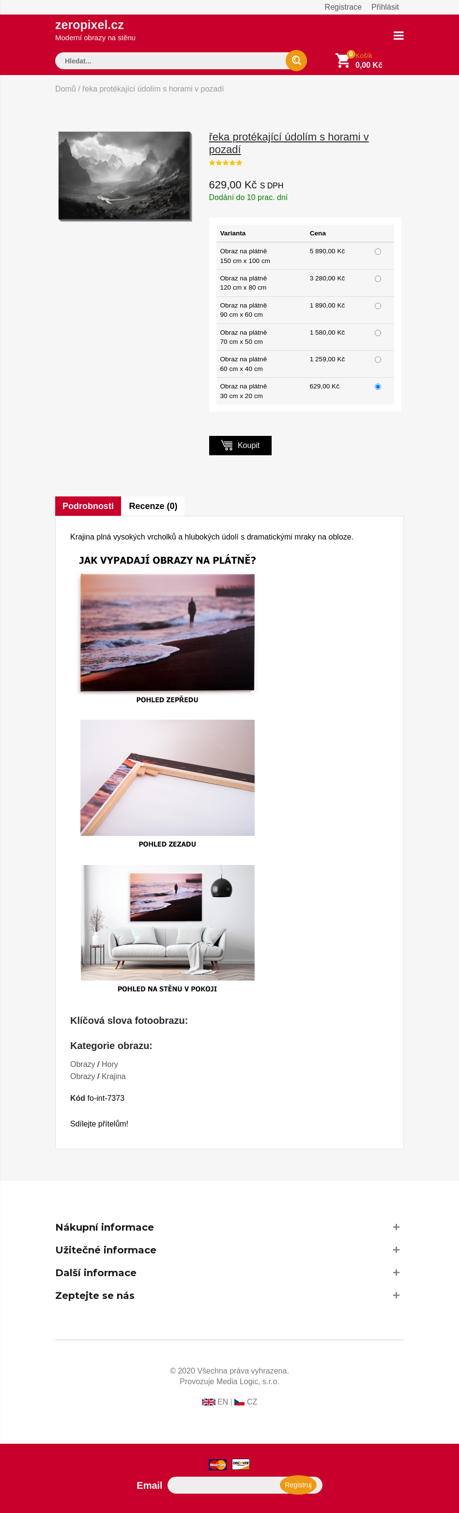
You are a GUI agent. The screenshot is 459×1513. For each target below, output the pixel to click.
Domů (65, 89)
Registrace (343, 7)
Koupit (240, 444)
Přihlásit (385, 7)
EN (222, 1402)
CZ (252, 1402)
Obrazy (82, 1064)
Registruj (296, 1485)
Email (149, 1485)
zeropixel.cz (95, 30)
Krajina (114, 1076)
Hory (110, 1064)
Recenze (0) (153, 506)
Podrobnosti (88, 506)
